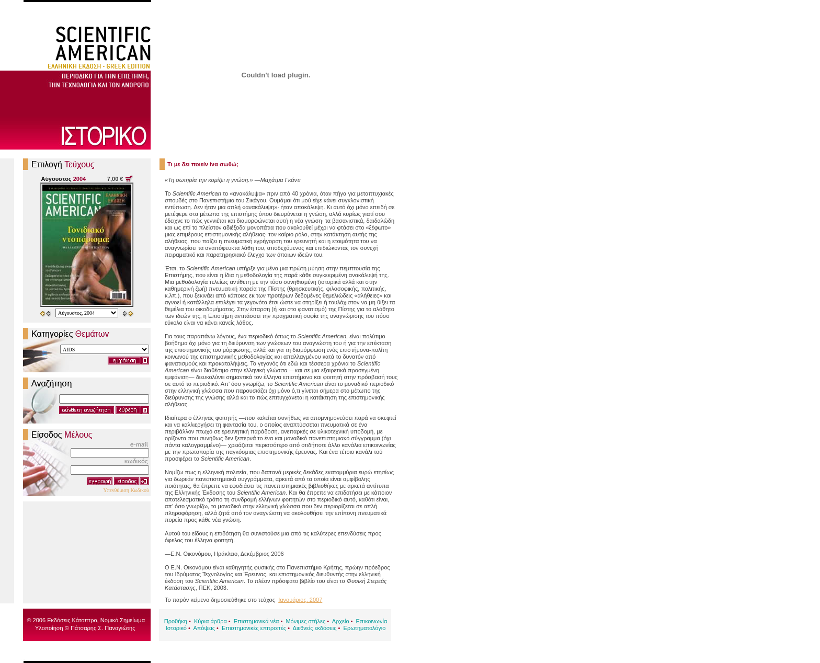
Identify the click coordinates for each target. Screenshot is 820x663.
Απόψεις (204, 628)
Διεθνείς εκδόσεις (315, 628)
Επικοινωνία (372, 621)
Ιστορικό (176, 628)
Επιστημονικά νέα (256, 621)
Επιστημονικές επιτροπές (254, 628)
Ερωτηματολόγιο (365, 628)
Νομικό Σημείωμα (122, 620)
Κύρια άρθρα (210, 621)
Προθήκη (175, 621)
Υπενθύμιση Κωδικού (126, 490)
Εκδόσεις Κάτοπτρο (72, 620)
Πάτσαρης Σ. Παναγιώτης (103, 628)
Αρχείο (340, 621)
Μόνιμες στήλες (305, 621)
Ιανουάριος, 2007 (300, 600)
